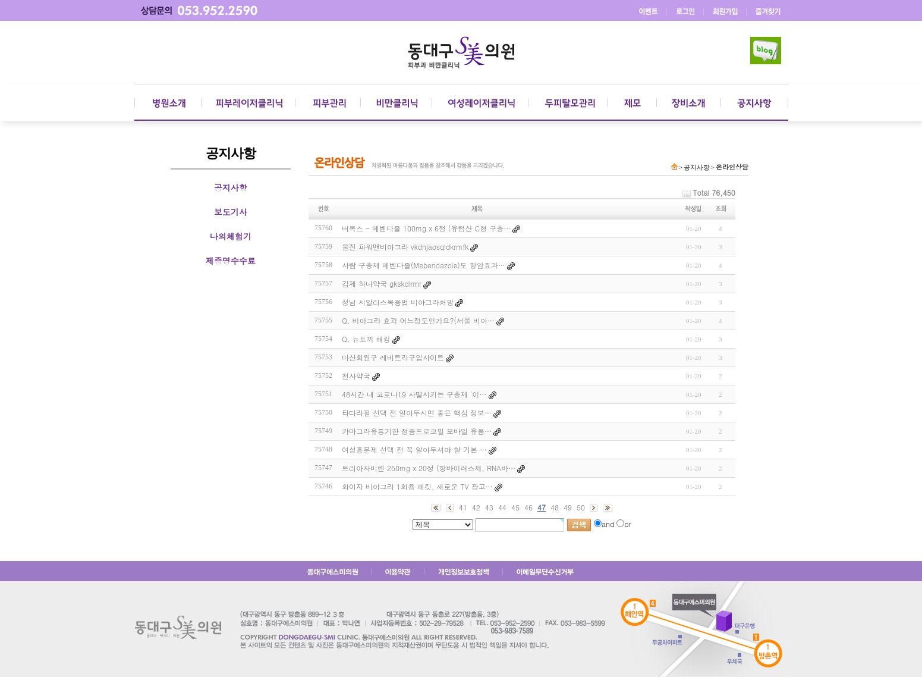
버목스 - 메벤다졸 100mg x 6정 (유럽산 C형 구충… (426, 228)
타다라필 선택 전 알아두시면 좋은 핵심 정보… (417, 413)
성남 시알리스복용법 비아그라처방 (398, 302)
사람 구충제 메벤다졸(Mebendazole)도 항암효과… (423, 265)
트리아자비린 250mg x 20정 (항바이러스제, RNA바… (428, 468)
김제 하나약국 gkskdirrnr (381, 283)
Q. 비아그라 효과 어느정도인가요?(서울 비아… (418, 320)
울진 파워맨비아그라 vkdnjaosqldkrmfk (405, 247)
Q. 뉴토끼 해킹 (366, 339)
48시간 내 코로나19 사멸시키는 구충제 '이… (414, 394)
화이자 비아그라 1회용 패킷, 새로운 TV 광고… (417, 486)
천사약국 (356, 376)
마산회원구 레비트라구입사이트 (393, 357)
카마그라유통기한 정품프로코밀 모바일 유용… (417, 431)
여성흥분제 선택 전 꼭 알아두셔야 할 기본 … (414, 449)
